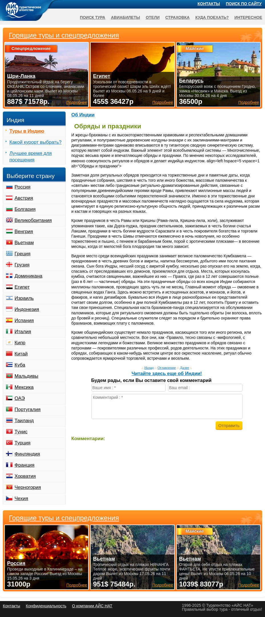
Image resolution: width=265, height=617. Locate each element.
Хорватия (25, 476)
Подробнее (76, 585)
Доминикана (28, 276)
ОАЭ (20, 398)
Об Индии (83, 115)
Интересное (248, 17)
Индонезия (27, 309)
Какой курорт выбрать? (35, 142)
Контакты (209, 3)
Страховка (177, 17)
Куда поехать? (212, 17)
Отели (153, 17)
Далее (184, 367)
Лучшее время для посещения (30, 157)
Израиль (24, 298)
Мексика (24, 387)
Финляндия (27, 454)
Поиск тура (92, 17)
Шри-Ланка (21, 76)
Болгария (25, 209)
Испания (24, 320)
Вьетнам (24, 242)
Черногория (28, 487)
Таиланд (24, 420)
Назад (149, 367)
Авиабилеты (125, 17)
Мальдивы (26, 376)
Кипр (20, 342)
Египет (22, 287)
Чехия (21, 498)
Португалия (28, 409)
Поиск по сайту (244, 3)
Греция (23, 253)
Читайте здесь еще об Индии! (167, 373)
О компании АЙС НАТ (92, 606)
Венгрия (24, 231)
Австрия (24, 198)
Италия (23, 331)
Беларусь (191, 81)
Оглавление (166, 367)
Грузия (22, 265)
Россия (23, 187)
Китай (21, 354)
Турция (23, 443)
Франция (25, 465)
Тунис (21, 431)
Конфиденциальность (46, 606)
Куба (20, 365)
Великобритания (33, 220)
